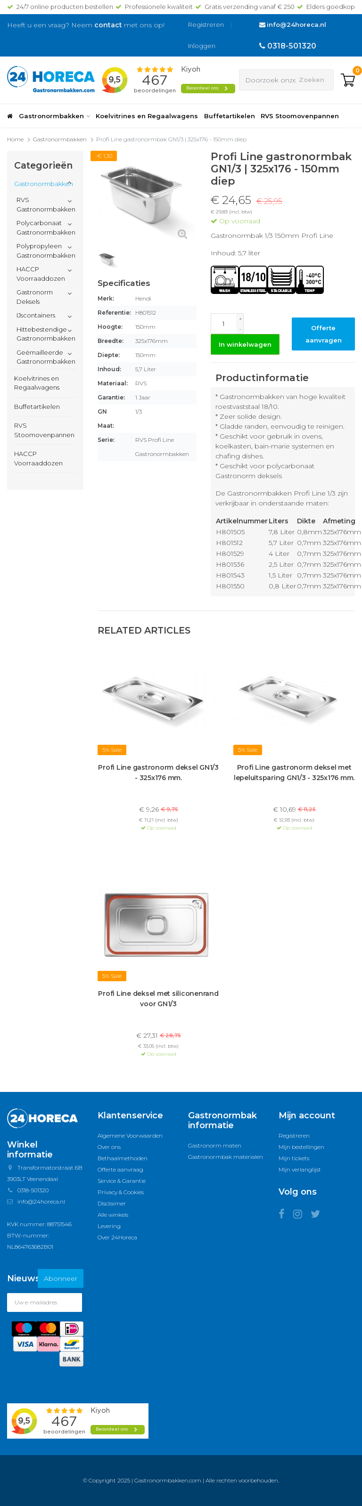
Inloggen (201, 45)
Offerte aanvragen (323, 334)
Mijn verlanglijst (300, 1169)
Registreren (206, 24)
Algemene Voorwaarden (130, 1135)
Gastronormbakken (54, 116)
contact (108, 25)
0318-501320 (291, 45)
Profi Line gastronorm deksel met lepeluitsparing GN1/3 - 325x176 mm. (294, 772)
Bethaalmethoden (123, 1158)
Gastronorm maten (214, 1145)
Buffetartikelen (229, 116)
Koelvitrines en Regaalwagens (147, 116)
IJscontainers (35, 315)
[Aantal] (223, 323)
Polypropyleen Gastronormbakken (45, 250)
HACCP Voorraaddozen (40, 273)
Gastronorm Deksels (34, 296)
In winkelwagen (245, 344)
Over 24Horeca (117, 1237)
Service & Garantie (122, 1180)
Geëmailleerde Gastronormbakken (45, 357)
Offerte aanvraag (120, 1169)
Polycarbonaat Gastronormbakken (45, 227)
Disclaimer (112, 1203)
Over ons (109, 1146)
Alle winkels (113, 1214)
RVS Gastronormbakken (45, 204)
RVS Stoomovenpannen (300, 116)
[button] (69, 183)
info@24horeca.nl (296, 24)
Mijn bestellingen (301, 1146)
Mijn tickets (294, 1158)
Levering (109, 1225)
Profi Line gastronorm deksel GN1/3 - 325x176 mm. (158, 772)
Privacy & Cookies (121, 1192)
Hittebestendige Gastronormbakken (45, 334)
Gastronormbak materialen (225, 1156)
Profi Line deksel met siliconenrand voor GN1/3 (158, 998)
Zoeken (311, 79)
